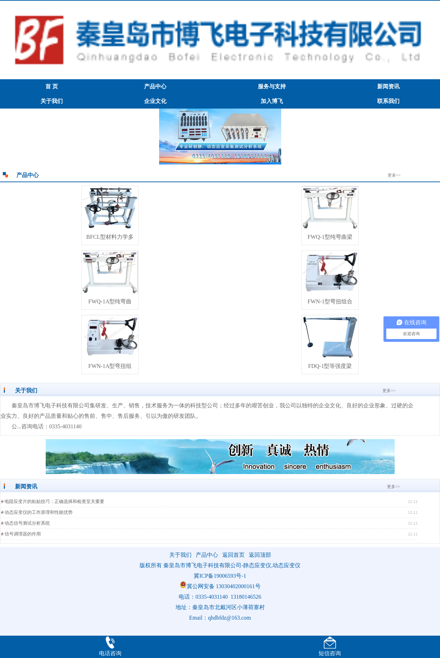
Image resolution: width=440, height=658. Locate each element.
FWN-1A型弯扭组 (110, 366)
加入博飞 (272, 101)
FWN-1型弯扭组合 (329, 301)
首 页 (51, 86)
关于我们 (51, 101)
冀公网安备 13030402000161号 (220, 586)
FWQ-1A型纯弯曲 (110, 301)
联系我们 (388, 101)
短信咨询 (330, 653)
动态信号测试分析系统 (27, 523)
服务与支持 (272, 86)
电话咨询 (110, 653)
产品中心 (155, 86)
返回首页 (233, 555)
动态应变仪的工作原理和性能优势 (39, 512)
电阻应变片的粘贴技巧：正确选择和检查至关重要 (54, 501)
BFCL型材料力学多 (110, 237)
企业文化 (155, 101)
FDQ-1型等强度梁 (330, 366)
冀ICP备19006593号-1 (220, 576)
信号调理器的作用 (23, 534)
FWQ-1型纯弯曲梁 (329, 237)
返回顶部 (260, 555)
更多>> (394, 175)
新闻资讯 (388, 86)
